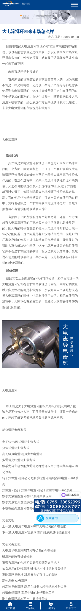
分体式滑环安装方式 (15, 448)
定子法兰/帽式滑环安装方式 (20, 442)
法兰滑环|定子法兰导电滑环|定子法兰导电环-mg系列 (37, 490)
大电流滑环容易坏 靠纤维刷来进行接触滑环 (41, 532)
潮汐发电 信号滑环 (14, 580)
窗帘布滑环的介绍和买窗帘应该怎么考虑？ (31, 562)
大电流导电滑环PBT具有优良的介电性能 (39, 526)
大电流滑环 (28, 46)
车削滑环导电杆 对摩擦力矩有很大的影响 (29, 574)
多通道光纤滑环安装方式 (18, 460)
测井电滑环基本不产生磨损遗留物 (25, 598)
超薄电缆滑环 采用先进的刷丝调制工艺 (28, 592)
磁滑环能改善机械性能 (17, 556)
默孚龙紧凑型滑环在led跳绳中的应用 (27, 496)
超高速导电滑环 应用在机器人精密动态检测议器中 (36, 586)
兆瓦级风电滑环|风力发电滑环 (22, 454)
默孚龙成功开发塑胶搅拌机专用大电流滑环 (31, 502)
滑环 (23, 90)
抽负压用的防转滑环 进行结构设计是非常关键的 (34, 568)
